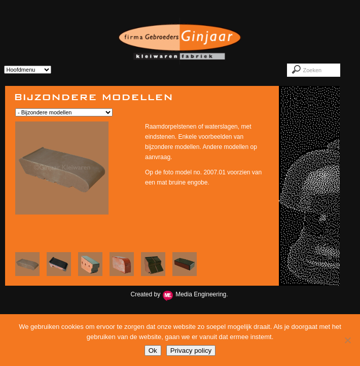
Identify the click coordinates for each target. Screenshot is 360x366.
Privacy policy (190, 350)
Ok (153, 350)
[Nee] (347, 340)
